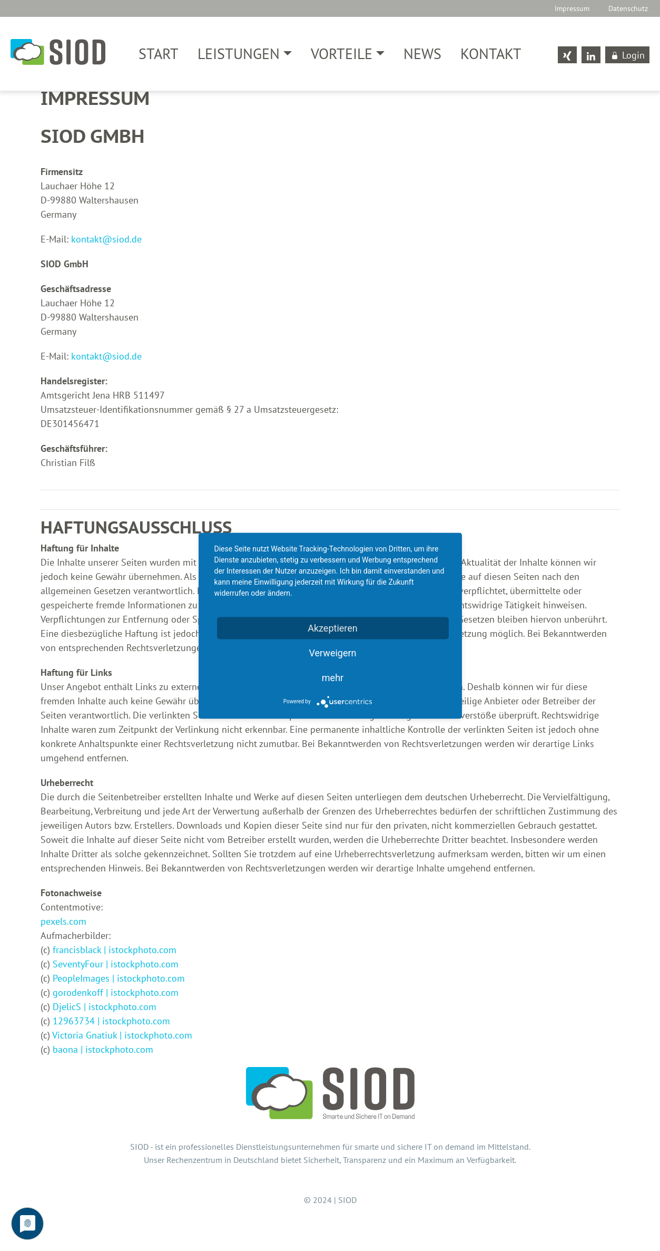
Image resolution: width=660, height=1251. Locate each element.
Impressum (572, 8)
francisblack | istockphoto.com (114, 952)
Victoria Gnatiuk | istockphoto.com (122, 1037)
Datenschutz (628, 8)
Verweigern (332, 652)
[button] (244, 54)
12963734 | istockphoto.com (111, 1023)
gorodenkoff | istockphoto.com (116, 994)
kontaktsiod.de (106, 241)
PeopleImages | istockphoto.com (119, 980)
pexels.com (63, 923)
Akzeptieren (333, 627)
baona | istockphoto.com (103, 1051)
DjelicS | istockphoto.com (104, 1009)
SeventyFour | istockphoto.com (116, 966)
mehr (332, 677)
